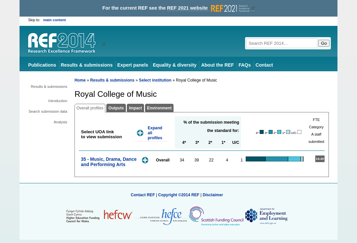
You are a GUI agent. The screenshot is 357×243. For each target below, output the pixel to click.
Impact (135, 108)
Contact (264, 65)
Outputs (116, 108)
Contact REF (143, 195)
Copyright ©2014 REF (179, 195)
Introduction (57, 101)
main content (54, 20)
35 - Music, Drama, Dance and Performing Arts (108, 161)
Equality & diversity (174, 65)
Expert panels (132, 65)
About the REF (217, 65)
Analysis (60, 122)
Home (80, 80)
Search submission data (47, 111)
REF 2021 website (209, 8)
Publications (42, 65)
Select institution (155, 80)
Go (324, 43)
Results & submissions (87, 65)
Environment (159, 108)
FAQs (244, 65)
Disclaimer (213, 195)
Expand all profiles (155, 133)
